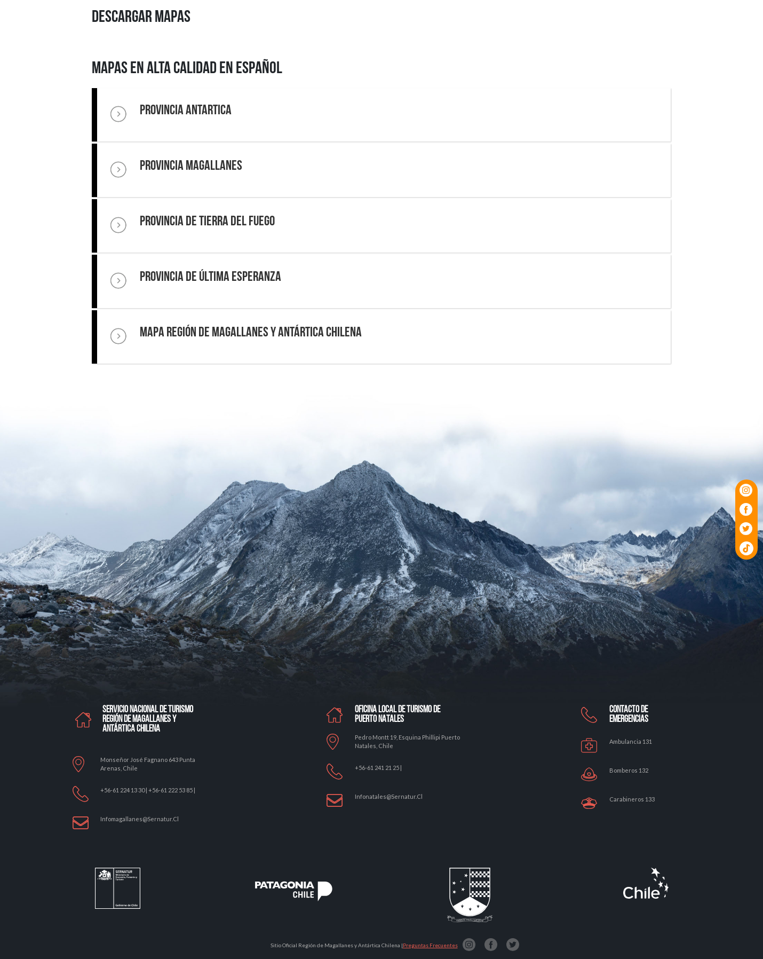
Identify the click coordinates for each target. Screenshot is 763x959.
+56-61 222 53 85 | (171, 790)
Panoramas (447, 54)
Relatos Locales (494, 54)
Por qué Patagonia (313, 54)
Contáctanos (702, 54)
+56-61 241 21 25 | (378, 767)
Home (272, 54)
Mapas (631, 54)
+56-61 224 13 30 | (124, 790)
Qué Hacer (359, 54)
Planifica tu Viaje (547, 54)
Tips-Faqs (663, 54)
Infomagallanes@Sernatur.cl (139, 818)
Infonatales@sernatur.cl (389, 796)
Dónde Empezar (402, 54)
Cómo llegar (596, 54)
